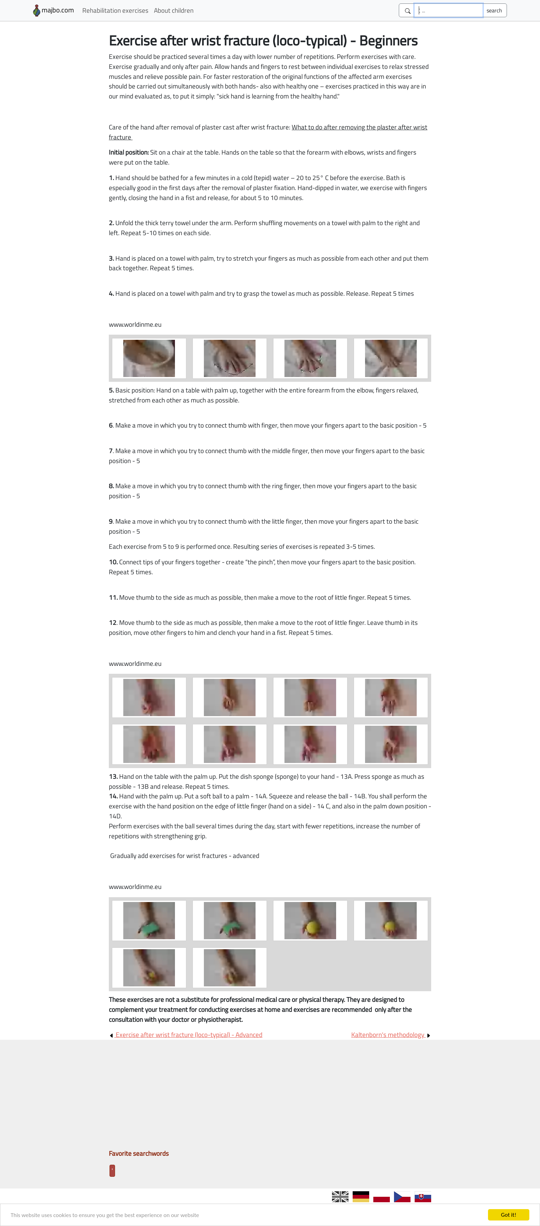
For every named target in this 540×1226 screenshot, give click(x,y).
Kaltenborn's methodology (391, 1034)
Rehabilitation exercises (115, 10)
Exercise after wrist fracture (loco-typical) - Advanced (185, 1034)
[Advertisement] (270, 1097)
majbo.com (53, 10)
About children (174, 10)
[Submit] (494, 10)
